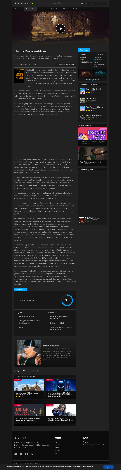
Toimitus (76, 9)
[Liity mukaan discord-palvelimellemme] (53, 3)
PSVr (24, 371)
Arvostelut (30, 9)
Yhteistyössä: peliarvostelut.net (93, 445)
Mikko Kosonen (24, 65)
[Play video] (60, 28)
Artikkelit (54, 9)
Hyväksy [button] (108, 467)
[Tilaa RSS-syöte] (61, 3)
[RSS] (31, 454)
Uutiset (42, 9)
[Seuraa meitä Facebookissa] (58, 3)
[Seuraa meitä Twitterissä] (55, 3)
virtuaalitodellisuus (34, 371)
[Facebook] (26, 454)
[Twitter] (21, 454)
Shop (65, 9)
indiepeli (18, 371)
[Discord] (15, 454)
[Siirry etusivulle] (24, 3)
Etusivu (18, 9)
